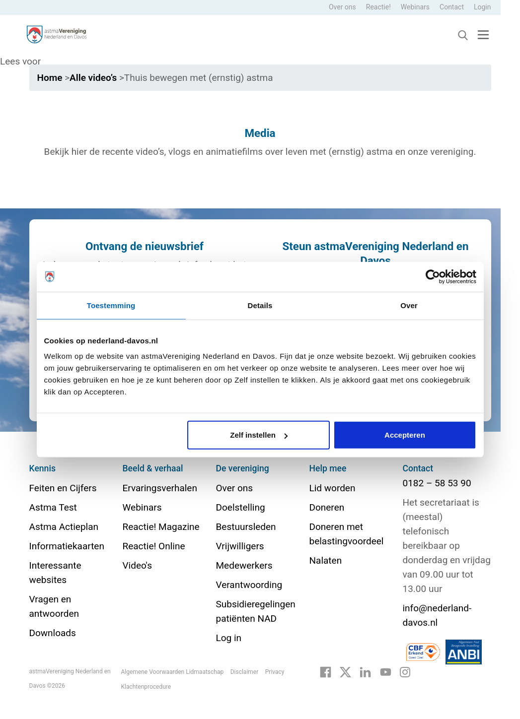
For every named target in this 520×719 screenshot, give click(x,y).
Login (482, 7)
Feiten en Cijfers (63, 488)
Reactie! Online (154, 546)
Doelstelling (240, 507)
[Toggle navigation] (483, 34)
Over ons (342, 7)
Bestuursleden (246, 526)
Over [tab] (409, 305)
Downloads (52, 633)
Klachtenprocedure (146, 686)
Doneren (327, 507)
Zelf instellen (259, 435)
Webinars (415, 7)
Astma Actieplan (64, 526)
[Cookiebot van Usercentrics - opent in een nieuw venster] (432, 276)
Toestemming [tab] (111, 305)
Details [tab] (260, 305)
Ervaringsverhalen (160, 488)
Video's (137, 565)
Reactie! (378, 7)
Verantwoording (249, 584)
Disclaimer (244, 671)
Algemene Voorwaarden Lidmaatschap (172, 671)
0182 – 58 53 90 (437, 483)
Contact (452, 7)
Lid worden (332, 488)
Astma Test (53, 507)
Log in (229, 638)
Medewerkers (244, 565)
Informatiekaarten (66, 546)
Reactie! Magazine (161, 526)
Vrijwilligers (240, 546)
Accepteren (404, 435)
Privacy (275, 671)
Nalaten (325, 560)
